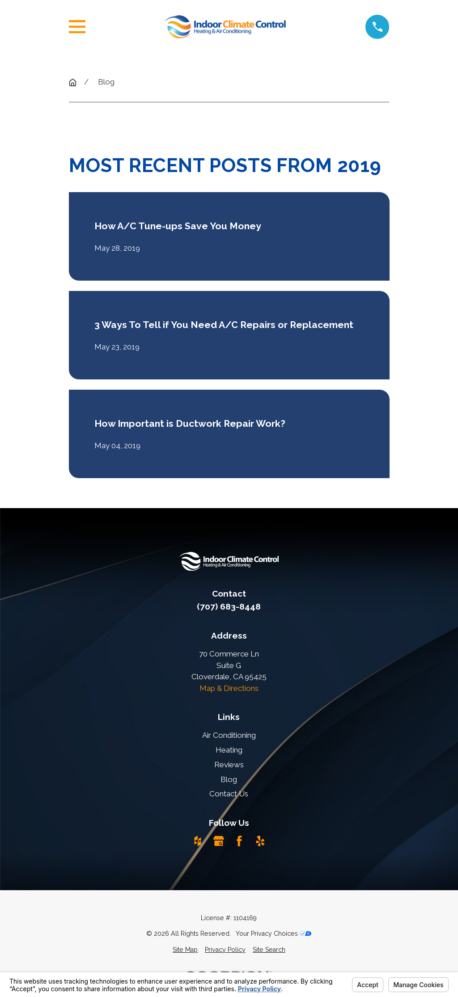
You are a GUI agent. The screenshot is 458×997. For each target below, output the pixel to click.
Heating (229, 749)
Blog (229, 779)
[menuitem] (185, 950)
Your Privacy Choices (273, 933)
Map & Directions (229, 688)
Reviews (229, 764)
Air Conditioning (229, 735)
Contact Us (228, 793)
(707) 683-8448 (229, 606)
